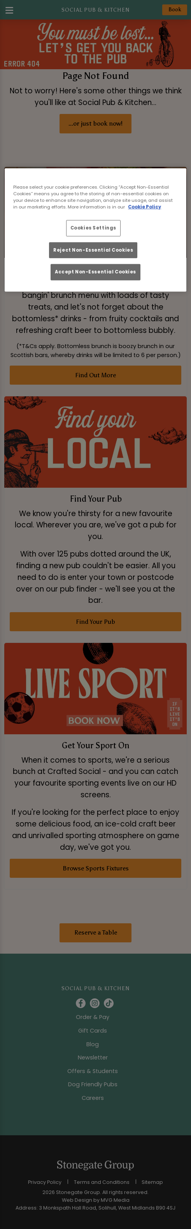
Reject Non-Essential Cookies (93, 250)
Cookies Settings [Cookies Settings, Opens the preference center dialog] (93, 228)
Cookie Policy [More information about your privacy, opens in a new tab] (144, 207)
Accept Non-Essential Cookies (95, 272)
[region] (95, 230)
